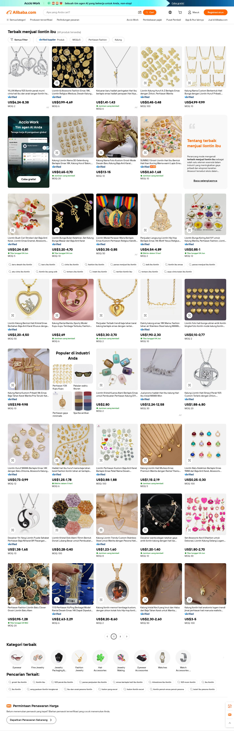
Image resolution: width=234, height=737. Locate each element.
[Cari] (149, 12)
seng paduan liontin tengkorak (42, 689)
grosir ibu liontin (18, 682)
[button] (140, 12)
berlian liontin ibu (122, 271)
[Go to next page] (127, 636)
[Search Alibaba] (90, 12)
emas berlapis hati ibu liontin (128, 682)
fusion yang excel (107, 689)
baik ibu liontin (151, 264)
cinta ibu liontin (70, 264)
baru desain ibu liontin (20, 264)
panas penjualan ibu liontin (93, 682)
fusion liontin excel (134, 689)
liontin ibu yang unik (46, 271)
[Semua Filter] (19, 39)
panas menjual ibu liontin (123, 264)
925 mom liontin (186, 682)
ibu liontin (208, 682)
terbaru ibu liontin (73, 271)
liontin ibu (39, 682)
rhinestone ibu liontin (160, 682)
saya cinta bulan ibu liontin (178, 271)
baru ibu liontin (46, 264)
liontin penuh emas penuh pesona (167, 689)
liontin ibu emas (174, 264)
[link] (230, 706)
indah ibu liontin (98, 271)
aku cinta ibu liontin (19, 271)
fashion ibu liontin (94, 264)
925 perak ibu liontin (62, 682)
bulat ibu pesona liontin (202, 689)
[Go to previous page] (107, 636)
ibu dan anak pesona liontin (78, 689)
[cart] (180, 13)
